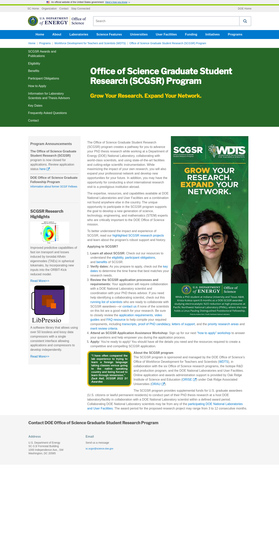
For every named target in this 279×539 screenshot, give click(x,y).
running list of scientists (106, 302)
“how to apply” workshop (214, 333)
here (43, 169)
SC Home (33, 8)
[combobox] (166, 21)
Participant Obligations (43, 78)
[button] (245, 21)
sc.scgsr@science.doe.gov (99, 448)
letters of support (183, 324)
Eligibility (34, 63)
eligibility (117, 257)
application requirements (136, 315)
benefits (101, 262)
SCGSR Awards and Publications (42, 54)
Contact (63, 8)
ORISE (187, 379)
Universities (139, 34)
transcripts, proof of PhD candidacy (146, 324)
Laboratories (78, 34)
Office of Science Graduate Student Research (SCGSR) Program (167, 43)
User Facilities (166, 34)
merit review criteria (103, 328)
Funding (191, 34)
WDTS (223, 361)
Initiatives (212, 34)
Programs (235, 34)
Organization (49, 8)
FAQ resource (116, 319)
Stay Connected (80, 8)
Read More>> (39, 280)
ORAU (156, 384)
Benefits (33, 71)
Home (40, 34)
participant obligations (140, 257)
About (56, 34)
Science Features (109, 34)
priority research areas (223, 324)
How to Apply (37, 86)
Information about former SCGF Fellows (53, 186)
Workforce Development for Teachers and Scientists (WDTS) (90, 43)
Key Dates (35, 105)
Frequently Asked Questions (47, 113)
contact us (129, 306)
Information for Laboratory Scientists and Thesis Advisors (49, 96)
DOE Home (244, 8)
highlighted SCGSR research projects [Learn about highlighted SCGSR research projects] (138, 235)
